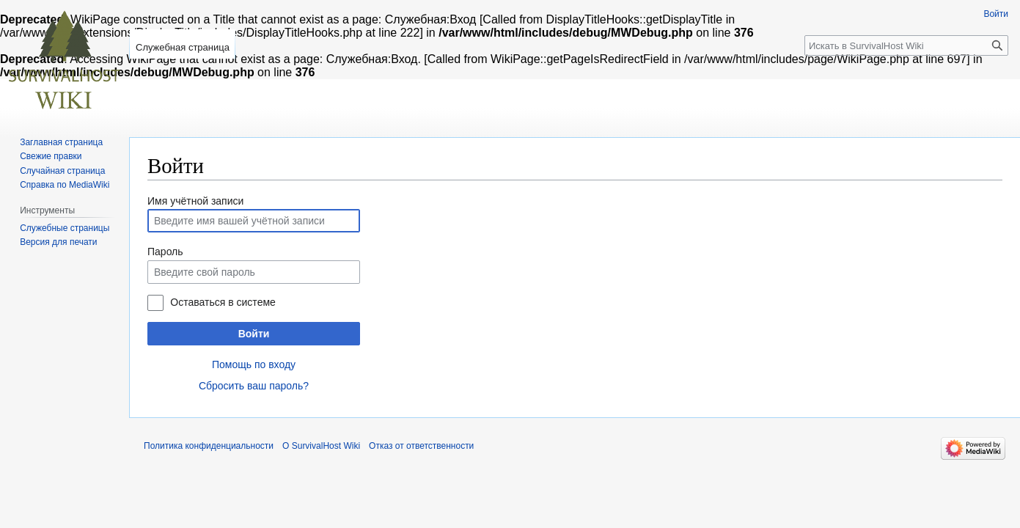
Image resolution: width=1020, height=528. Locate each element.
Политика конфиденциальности (209, 446)
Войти (254, 334)
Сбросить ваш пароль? (254, 386)
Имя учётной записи (195, 201)
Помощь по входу (254, 364)
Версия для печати (58, 242)
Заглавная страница (61, 142)
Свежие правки (50, 156)
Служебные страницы (64, 228)
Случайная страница (62, 171)
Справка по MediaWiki (64, 185)
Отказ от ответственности (421, 446)
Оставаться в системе (222, 302)
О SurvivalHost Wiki (321, 446)
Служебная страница (183, 47)
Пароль (165, 251)
